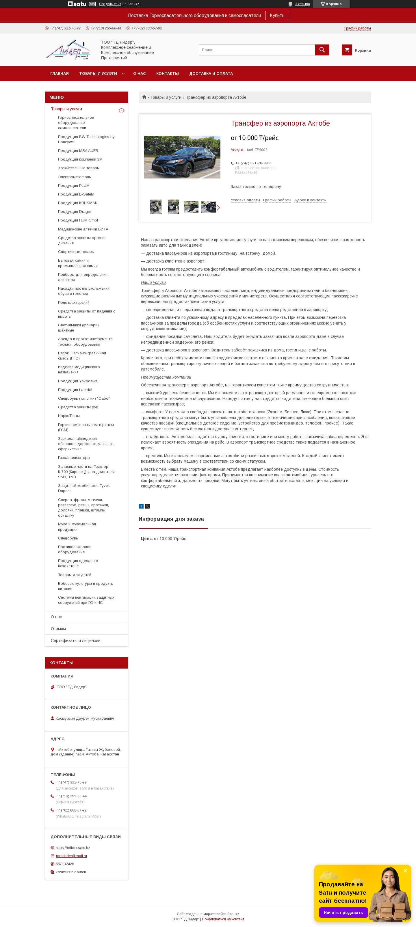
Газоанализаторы (74, 457)
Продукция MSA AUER (78, 150)
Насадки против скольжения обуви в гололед (83, 291)
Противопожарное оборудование (74, 549)
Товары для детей (74, 575)
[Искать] (322, 49)
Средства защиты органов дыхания (82, 240)
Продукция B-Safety (76, 194)
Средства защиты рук (78, 407)
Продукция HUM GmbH (79, 220)
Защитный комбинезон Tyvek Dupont (84, 488)
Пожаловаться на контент (223, 919)
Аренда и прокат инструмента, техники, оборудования (86, 341)
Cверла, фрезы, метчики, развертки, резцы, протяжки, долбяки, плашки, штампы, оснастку (83, 508)
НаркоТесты (69, 416)
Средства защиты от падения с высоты (86, 314)
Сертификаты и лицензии (76, 640)
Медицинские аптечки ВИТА (83, 229)
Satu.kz (233, 914)
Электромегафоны (75, 177)
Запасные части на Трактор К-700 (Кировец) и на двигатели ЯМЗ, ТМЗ (86, 471)
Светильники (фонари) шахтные (78, 327)
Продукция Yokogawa (78, 381)
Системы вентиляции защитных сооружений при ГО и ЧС (86, 600)
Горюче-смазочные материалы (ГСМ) (86, 427)
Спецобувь (68, 538)
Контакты (167, 73)
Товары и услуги (98, 73)
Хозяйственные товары (79, 168)
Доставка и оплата (211, 73)
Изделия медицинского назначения (79, 369)
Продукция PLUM (74, 185)
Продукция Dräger (74, 211)
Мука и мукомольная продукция (77, 526)
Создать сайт (110, 4)
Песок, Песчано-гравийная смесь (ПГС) (82, 355)
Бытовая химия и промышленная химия (78, 263)
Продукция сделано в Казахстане (78, 563)
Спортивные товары (76, 252)
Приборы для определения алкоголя (82, 277)
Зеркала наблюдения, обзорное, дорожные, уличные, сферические (86, 443)
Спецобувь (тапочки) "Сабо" (84, 398)
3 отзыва (302, 4)
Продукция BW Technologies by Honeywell (86, 139)
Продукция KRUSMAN (78, 203)
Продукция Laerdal (75, 390)
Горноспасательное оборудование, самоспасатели (76, 122)
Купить (277, 15)
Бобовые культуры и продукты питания (86, 586)
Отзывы (58, 628)
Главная (59, 73)
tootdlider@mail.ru (71, 856)
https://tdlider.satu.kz (73, 847)
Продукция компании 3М (80, 159)
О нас (139, 73)
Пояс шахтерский (74, 302)
